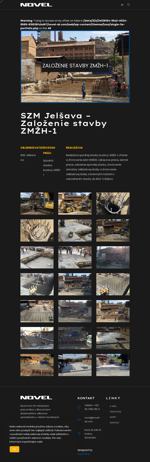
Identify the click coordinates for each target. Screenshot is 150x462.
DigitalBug (83, 454)
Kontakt (115, 423)
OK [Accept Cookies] (14, 449)
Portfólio (116, 412)
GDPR (113, 417)
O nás (113, 406)
